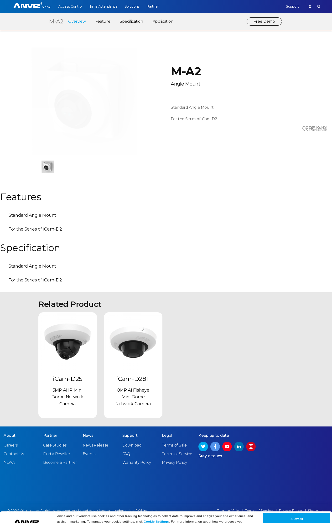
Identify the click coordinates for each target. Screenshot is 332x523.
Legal (167, 435)
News (88, 435)
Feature (102, 21)
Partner (152, 6)
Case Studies (54, 445)
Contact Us (14, 454)
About (10, 435)
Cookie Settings (156, 511)
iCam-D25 (67, 378)
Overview (77, 21)
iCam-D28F (133, 378)
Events (89, 454)
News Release (95, 445)
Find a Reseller (56, 454)
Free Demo (264, 21)
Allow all (296, 509)
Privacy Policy (127, 517)
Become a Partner (60, 462)
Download (132, 445)
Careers (11, 445)
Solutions (132, 6)
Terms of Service (177, 454)
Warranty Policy (136, 462)
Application (163, 21)
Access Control (70, 6)
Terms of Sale (174, 445)
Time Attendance (103, 6)
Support (292, 6)
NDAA (9, 462)
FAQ (126, 454)
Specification (131, 21)
